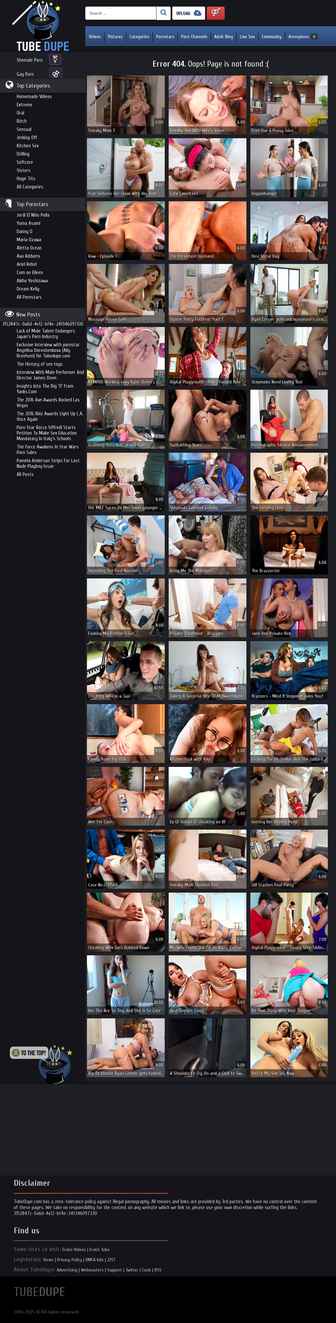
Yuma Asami (28, 223)
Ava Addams (28, 256)
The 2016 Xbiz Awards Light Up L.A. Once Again (50, 416)
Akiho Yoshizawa (32, 281)
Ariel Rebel (27, 264)
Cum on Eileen (30, 272)
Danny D (24, 231)
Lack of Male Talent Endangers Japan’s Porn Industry (46, 333)
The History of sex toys (40, 364)
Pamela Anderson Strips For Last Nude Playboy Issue (48, 463)
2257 (111, 1260)
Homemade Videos (34, 96)
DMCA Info (95, 1260)
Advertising (67, 1270)
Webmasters (92, 1270)
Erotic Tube (100, 1249)
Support (114, 1270)
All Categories (30, 187)
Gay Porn (25, 74)
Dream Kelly (28, 289)
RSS (158, 1270)
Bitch (22, 121)
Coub (146, 1270)
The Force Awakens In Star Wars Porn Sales (48, 449)
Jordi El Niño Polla (33, 215)
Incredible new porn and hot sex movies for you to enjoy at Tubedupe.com (42, 26)
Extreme (24, 105)
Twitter (132, 1270)
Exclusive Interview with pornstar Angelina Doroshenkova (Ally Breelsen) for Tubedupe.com (48, 350)
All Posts (25, 474)
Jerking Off (27, 138)
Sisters (24, 170)
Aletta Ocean (29, 248)
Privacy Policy (69, 1260)
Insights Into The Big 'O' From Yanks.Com (45, 389)
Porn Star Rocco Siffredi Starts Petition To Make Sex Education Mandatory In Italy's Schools (47, 433)
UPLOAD (188, 13)
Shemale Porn (30, 60)
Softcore (25, 162)
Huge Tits (26, 179)
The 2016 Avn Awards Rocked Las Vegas (48, 402)
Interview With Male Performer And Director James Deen (50, 375)
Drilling (23, 154)
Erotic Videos (74, 1249)
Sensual (24, 129)
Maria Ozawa (29, 240)
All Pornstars (29, 297)
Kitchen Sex (28, 146)
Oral (20, 113)
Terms (48, 1260)
